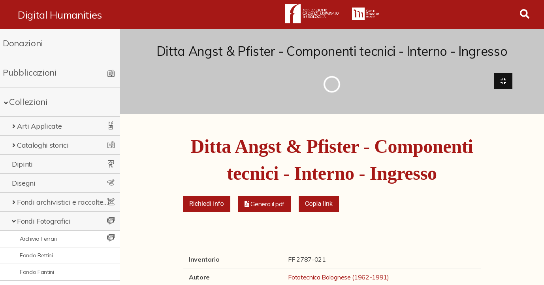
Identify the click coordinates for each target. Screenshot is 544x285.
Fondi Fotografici (44, 221)
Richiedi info (206, 203)
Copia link (319, 203)
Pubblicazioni (30, 72)
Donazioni (23, 43)
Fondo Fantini (37, 272)
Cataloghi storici (43, 145)
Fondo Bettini (36, 255)
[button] (264, 204)
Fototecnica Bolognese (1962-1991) (338, 277)
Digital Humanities (60, 14)
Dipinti (22, 164)
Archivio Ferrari (38, 238)
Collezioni (28, 101)
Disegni (24, 183)
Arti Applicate (39, 126)
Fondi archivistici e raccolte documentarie (63, 202)
